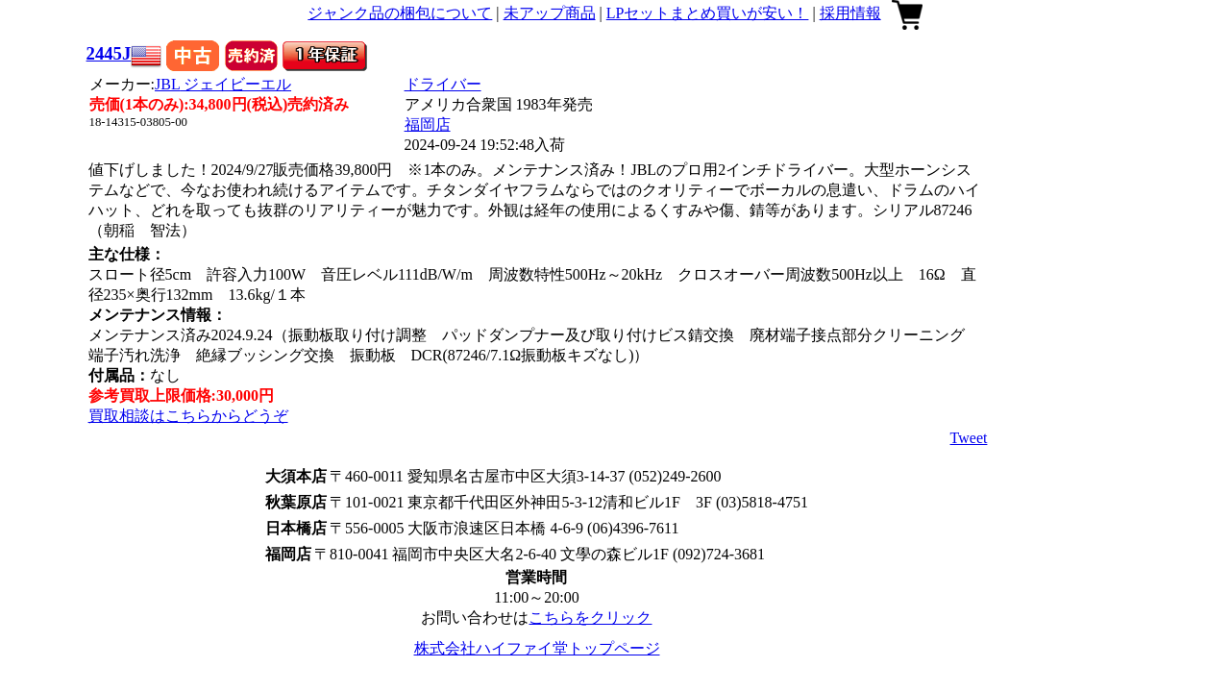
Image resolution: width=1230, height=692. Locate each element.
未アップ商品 (550, 13)
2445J (109, 53)
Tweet (969, 438)
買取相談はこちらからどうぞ (188, 416)
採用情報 (850, 13)
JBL (223, 84)
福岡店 (428, 124)
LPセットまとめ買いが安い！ (707, 13)
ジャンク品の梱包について (400, 13)
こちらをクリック (590, 617)
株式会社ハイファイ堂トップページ (537, 648)
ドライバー (443, 84)
